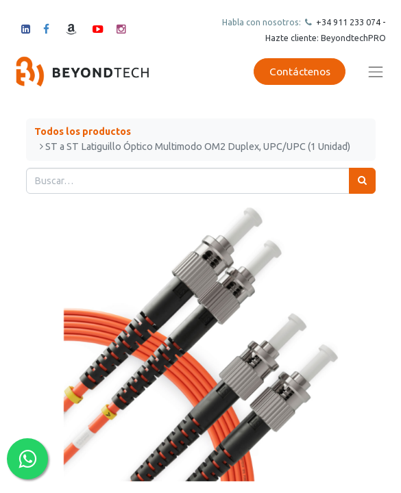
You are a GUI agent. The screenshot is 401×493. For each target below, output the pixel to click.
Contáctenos (299, 71)
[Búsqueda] (362, 180)
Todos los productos (82, 131)
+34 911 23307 (345, 22)
